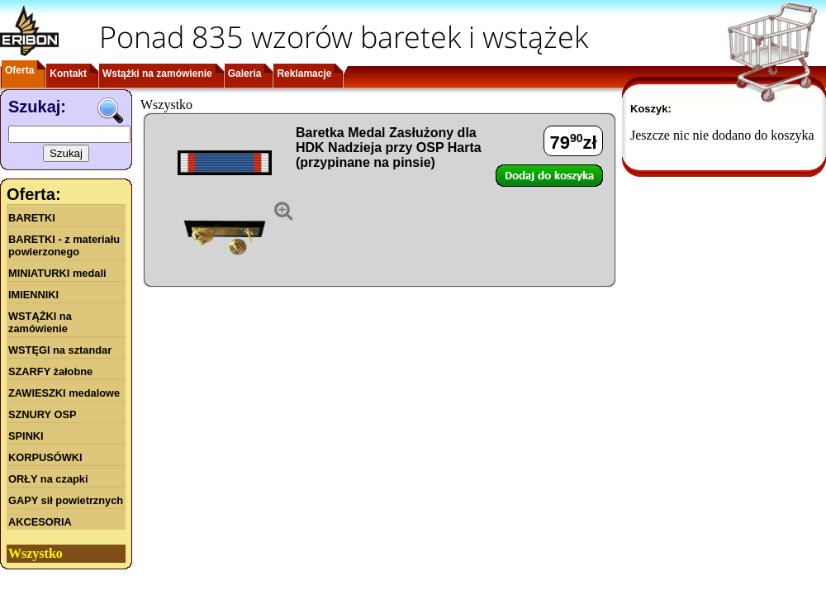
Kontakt (68, 73)
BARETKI (31, 218)
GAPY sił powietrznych (65, 500)
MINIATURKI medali (57, 273)
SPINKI (26, 436)
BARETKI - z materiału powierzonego (64, 245)
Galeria (245, 73)
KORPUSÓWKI (45, 457)
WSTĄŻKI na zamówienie (40, 322)
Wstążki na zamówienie (157, 73)
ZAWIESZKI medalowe (64, 393)
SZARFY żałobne (50, 371)
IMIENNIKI (33, 294)
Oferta (19, 70)
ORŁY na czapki (48, 479)
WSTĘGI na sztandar (60, 350)
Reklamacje (304, 73)
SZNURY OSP (42, 414)
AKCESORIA (40, 522)
